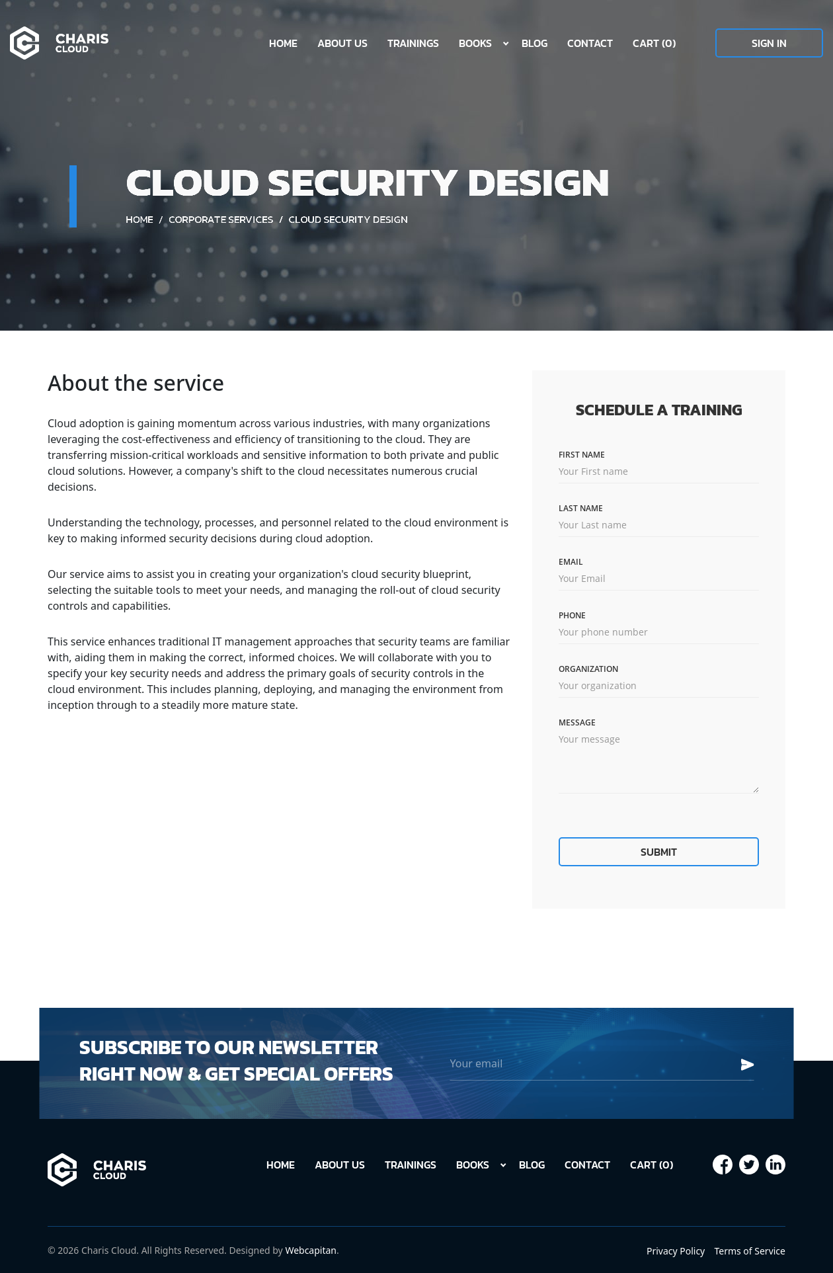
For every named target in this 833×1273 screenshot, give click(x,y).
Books (475, 43)
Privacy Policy (676, 1251)
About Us (342, 43)
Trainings (413, 43)
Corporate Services (339, 219)
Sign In (769, 43)
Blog (534, 43)
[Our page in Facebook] (723, 1164)
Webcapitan (311, 1250)
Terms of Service (749, 1251)
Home (283, 43)
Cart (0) (654, 43)
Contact (590, 43)
